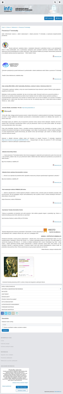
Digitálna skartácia (8, 309)
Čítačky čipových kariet (9, 299)
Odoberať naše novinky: (7, 321)
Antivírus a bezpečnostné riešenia (32, 289)
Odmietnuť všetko (22, 390)
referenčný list (57, 56)
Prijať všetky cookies (21, 387)
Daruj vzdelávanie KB (8, 286)
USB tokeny (5, 294)
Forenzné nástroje (8, 307)
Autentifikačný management (10, 304)
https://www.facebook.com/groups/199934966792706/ (15, 140)
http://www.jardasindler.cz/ (28, 107)
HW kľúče (4, 291)
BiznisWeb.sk (58, 391)
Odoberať (5, 330)
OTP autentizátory (7, 301)
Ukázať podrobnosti (6, 386)
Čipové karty (6, 296)
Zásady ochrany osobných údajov (20, 382)
